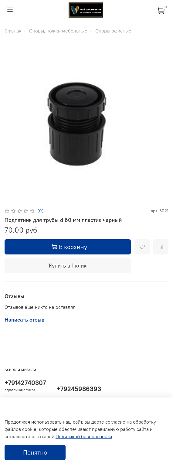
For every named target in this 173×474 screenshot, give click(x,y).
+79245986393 (79, 389)
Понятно (35, 452)
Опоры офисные (113, 31)
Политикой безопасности (84, 436)
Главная (13, 31)
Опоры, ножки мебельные (58, 31)
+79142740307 (25, 383)
